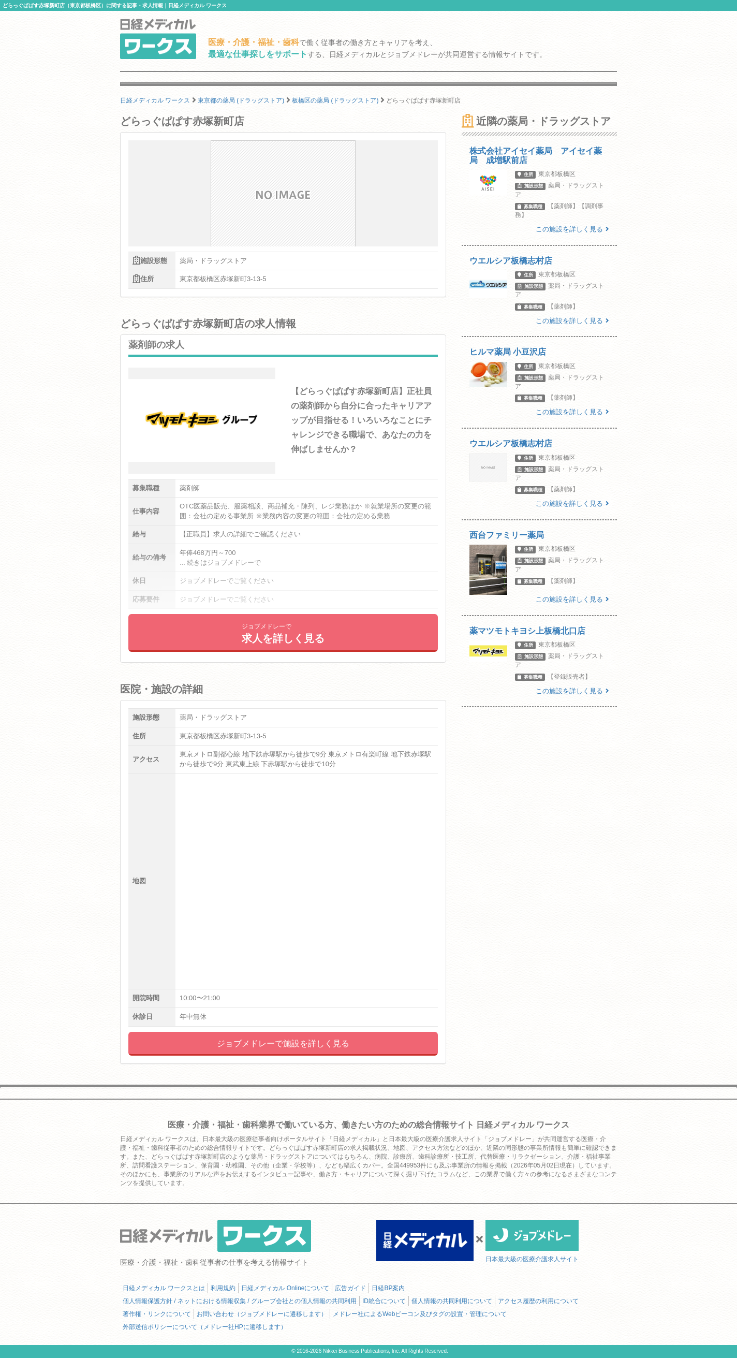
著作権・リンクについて (157, 1314)
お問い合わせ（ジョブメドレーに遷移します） (262, 1314)
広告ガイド (350, 1288)
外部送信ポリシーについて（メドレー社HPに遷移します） (205, 1327)
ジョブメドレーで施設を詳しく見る (283, 1043)
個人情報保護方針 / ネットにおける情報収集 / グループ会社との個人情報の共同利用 (240, 1301)
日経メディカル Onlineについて (285, 1288)
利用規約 (223, 1288)
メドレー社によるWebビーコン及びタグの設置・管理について (420, 1314)
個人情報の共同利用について (451, 1301)
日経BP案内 (388, 1288)
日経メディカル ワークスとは (164, 1288)
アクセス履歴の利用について (538, 1301)
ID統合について (384, 1301)
